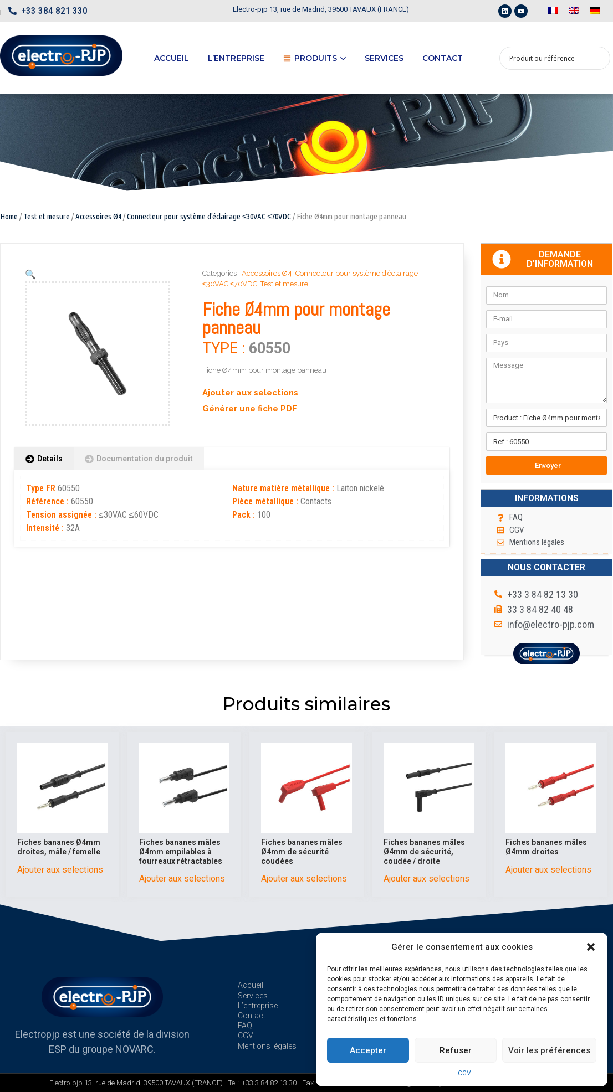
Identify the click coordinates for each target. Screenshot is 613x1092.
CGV (464, 1073)
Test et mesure (46, 216)
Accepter (368, 1050)
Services (384, 58)
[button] (590, 946)
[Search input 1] (547, 58)
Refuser (456, 1050)
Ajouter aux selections (250, 393)
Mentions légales (267, 1046)
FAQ (245, 1025)
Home (9, 216)
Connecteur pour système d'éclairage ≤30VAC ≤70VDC (209, 216)
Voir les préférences (549, 1050)
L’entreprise (236, 58)
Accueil (171, 58)
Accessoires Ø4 (98, 216)
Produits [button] (314, 58)
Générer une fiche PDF (249, 409)
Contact (442, 58)
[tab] (44, 458)
